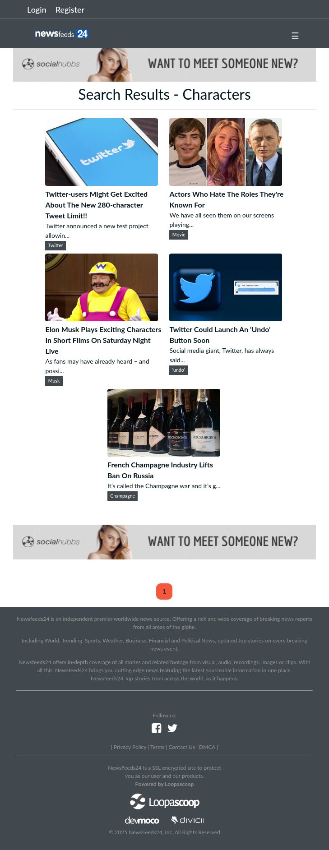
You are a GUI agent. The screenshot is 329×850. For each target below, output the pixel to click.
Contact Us (181, 747)
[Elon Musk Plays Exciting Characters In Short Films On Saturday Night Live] (101, 318)
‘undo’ (178, 370)
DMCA (207, 747)
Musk (54, 380)
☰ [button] (295, 35)
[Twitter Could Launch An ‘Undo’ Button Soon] (225, 318)
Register (70, 9)
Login (36, 9)
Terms (157, 747)
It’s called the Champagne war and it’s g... (164, 486)
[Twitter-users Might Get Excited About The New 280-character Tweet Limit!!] (101, 183)
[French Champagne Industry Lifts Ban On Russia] (163, 453)
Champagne (122, 496)
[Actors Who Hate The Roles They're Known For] (225, 183)
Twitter (55, 245)
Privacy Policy (130, 747)
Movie (178, 234)
